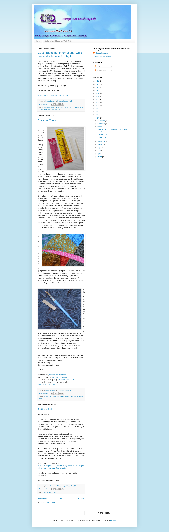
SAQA (41, 109)
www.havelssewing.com (57, 375)
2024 (98, 87)
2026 (98, 81)
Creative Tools (47, 120)
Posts (97, 66)
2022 (98, 93)
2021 (98, 96)
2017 (98, 109)
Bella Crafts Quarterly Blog (52, 107)
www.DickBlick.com (59, 377)
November (101, 124)
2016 (98, 112)
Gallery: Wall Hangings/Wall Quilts (58, 41)
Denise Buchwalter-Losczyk (60, 396)
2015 (98, 115)
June (99, 151)
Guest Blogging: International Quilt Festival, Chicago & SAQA (60, 54)
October (100, 127)
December (101, 121)
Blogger (113, 520)
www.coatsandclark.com (46, 384)
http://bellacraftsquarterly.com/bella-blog (53, 95)
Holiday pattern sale (50, 492)
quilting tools (74, 396)
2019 (98, 103)
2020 (98, 99)
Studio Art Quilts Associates (52, 109)
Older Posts (80, 498)
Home (38, 41)
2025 (98, 84)
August (100, 144)
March (99, 157)
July (99, 148)
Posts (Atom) (51, 502)
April (99, 154)
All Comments (100, 70)
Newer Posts (42, 498)
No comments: (43, 104)
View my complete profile (102, 56)
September (101, 141)
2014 (98, 118)
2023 (98, 90)
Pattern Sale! (46, 409)
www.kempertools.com (67, 380)
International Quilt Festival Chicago (72, 107)
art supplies (47, 396)
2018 (98, 106)
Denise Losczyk (102, 53)
